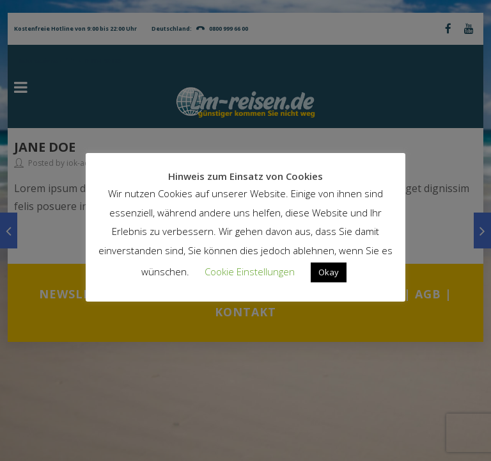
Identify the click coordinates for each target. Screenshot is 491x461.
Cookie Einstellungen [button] (250, 271)
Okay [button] (328, 272)
